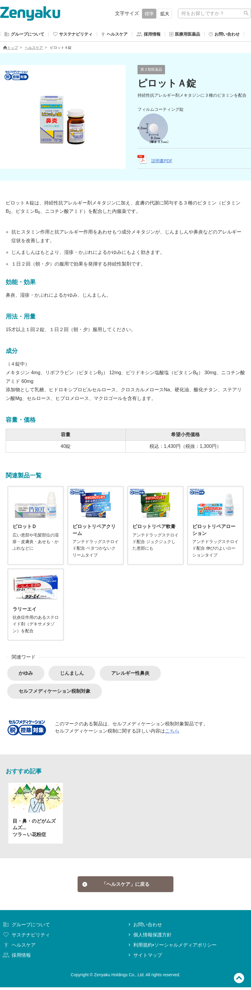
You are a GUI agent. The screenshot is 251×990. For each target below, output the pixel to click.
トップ (10, 49)
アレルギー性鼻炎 (130, 674)
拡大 (164, 13)
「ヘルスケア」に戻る (116, 886)
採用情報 (16, 957)
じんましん (72, 674)
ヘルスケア (34, 49)
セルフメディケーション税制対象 (54, 692)
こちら (172, 732)
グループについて (25, 927)
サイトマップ (144, 957)
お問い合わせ (144, 927)
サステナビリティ (25, 937)
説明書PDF (161, 162)
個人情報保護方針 (149, 937)
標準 (149, 13)
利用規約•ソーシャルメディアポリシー (172, 947)
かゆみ (26, 674)
